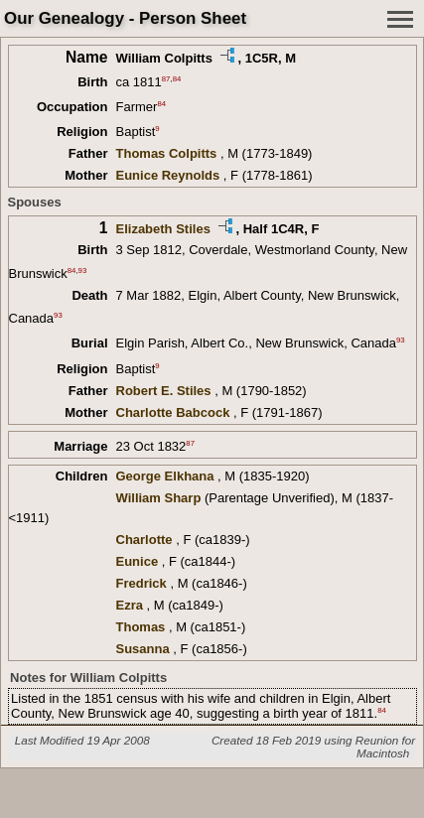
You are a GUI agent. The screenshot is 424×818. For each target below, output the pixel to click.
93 (82, 269)
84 (177, 78)
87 (166, 78)
